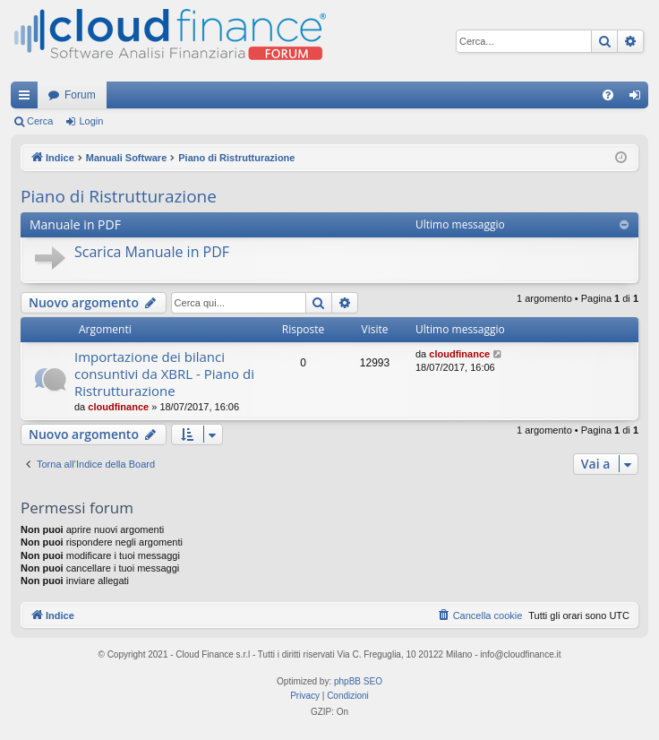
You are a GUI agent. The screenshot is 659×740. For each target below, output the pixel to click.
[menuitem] (608, 95)
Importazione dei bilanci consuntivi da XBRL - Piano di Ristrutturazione (164, 374)
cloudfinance (118, 406)
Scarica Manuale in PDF (151, 252)
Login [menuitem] (638, 98)
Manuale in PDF (75, 224)
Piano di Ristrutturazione (119, 196)
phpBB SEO (358, 681)
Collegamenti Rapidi (28, 98)
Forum (80, 95)
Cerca (40, 121)
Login (91, 121)
